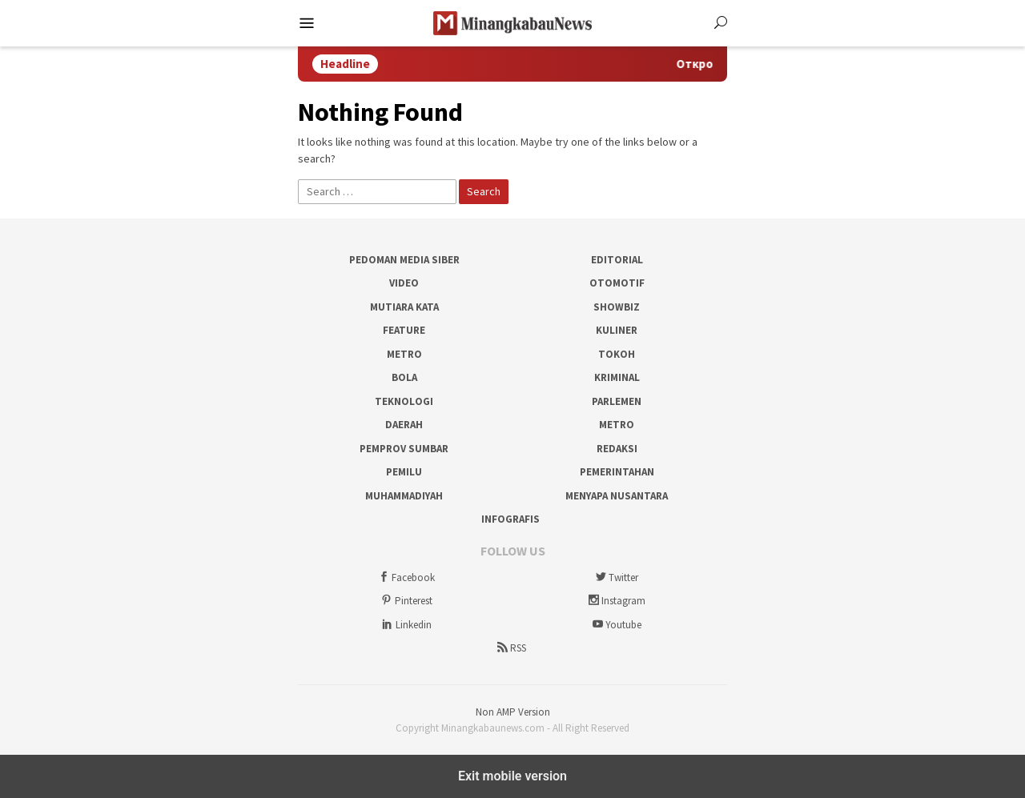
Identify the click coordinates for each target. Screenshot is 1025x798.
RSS (510, 648)
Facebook (405, 577)
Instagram (615, 601)
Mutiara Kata (404, 307)
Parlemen (616, 401)
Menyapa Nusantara (616, 496)
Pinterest (405, 601)
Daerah (404, 424)
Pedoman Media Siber (404, 260)
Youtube (615, 625)
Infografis (510, 519)
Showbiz (616, 307)
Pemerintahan (617, 472)
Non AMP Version (513, 712)
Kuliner (616, 330)
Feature (404, 330)
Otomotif (617, 283)
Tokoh (616, 354)
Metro (404, 354)
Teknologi (404, 401)
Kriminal (617, 377)
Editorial (617, 260)
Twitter (615, 577)
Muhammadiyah (404, 496)
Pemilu (404, 472)
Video (404, 283)
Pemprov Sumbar (404, 448)
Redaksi (617, 448)
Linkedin (406, 625)
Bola (404, 377)
